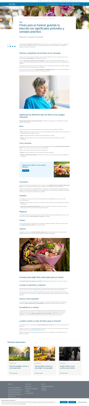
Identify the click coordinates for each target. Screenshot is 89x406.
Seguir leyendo (14, 373)
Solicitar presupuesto (56, 1)
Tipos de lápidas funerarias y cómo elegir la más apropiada (44, 367)
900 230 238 (28, 386)
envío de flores (36, 332)
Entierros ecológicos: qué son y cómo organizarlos (19, 367)
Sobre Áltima (40, 1)
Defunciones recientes (53, 4)
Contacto (48, 1)
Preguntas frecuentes (32, 388)
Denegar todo (72, 402)
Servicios (67, 4)
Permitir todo (63, 402)
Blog (44, 1)
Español (78, 1)
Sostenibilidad (29, 393)
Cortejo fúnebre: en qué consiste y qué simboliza (67, 367)
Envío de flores (75, 4)
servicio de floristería (35, 328)
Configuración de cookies (82, 402)
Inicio (20, 18)
